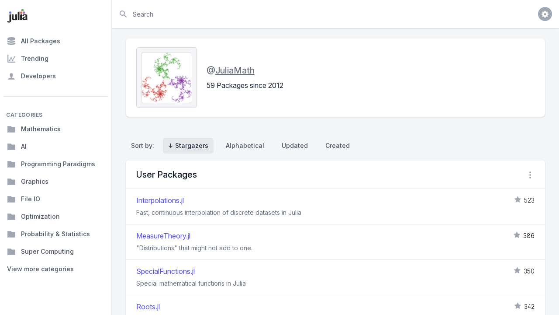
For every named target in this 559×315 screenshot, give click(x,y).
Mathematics (34, 129)
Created (337, 145)
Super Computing (40, 251)
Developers (31, 76)
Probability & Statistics (48, 234)
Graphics (27, 181)
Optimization (33, 216)
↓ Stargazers (188, 145)
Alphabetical (245, 145)
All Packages (33, 41)
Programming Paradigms (51, 164)
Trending (27, 58)
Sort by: (144, 145)
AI (17, 146)
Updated (295, 145)
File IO (23, 199)
